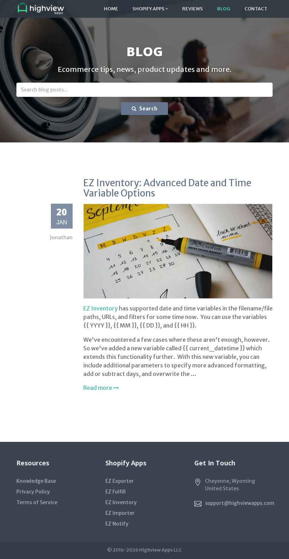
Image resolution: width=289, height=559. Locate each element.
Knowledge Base (36, 481)
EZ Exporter (119, 481)
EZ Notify (116, 524)
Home (111, 9)
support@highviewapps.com (239, 503)
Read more (101, 387)
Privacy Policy (33, 492)
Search (144, 108)
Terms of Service (36, 502)
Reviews (192, 9)
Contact (256, 9)
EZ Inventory (100, 308)
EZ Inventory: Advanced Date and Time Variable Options (167, 188)
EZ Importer (120, 513)
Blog (223, 9)
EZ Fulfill (115, 492)
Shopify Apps (150, 9)
